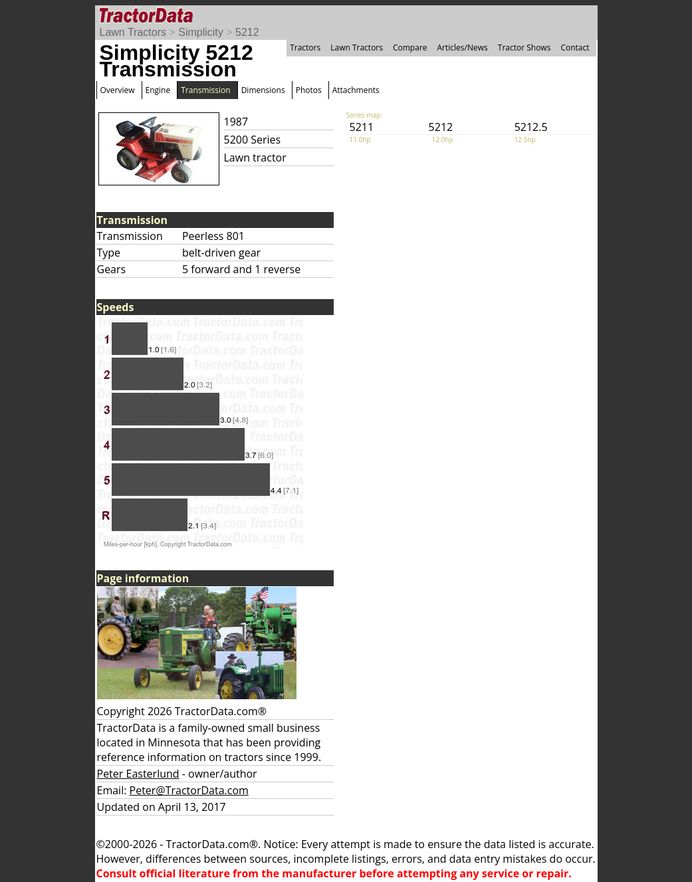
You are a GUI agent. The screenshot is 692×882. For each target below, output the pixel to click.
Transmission (205, 90)
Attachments (356, 90)
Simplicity (200, 32)
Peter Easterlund (138, 773)
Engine (158, 90)
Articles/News (462, 47)
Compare (410, 47)
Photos (309, 90)
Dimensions (263, 90)
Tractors (305, 47)
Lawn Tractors (133, 32)
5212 (247, 32)
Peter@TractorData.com (189, 790)
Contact (574, 47)
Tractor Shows (524, 47)
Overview (117, 90)
